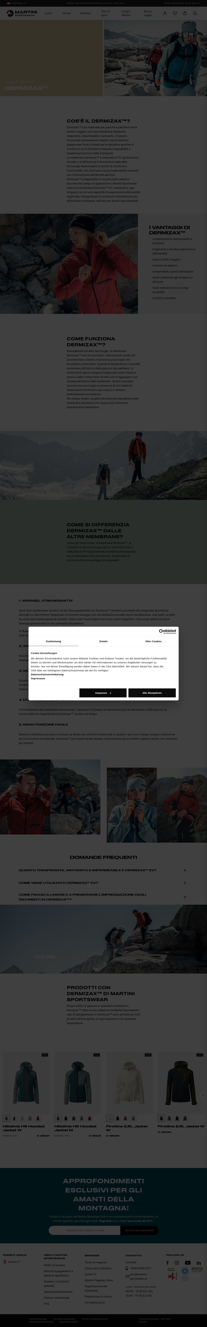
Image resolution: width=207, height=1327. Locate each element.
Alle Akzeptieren (152, 692)
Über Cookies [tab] (153, 641)
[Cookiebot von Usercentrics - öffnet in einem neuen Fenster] (161, 631)
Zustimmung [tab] (53, 641)
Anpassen (103, 692)
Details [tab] (103, 641)
